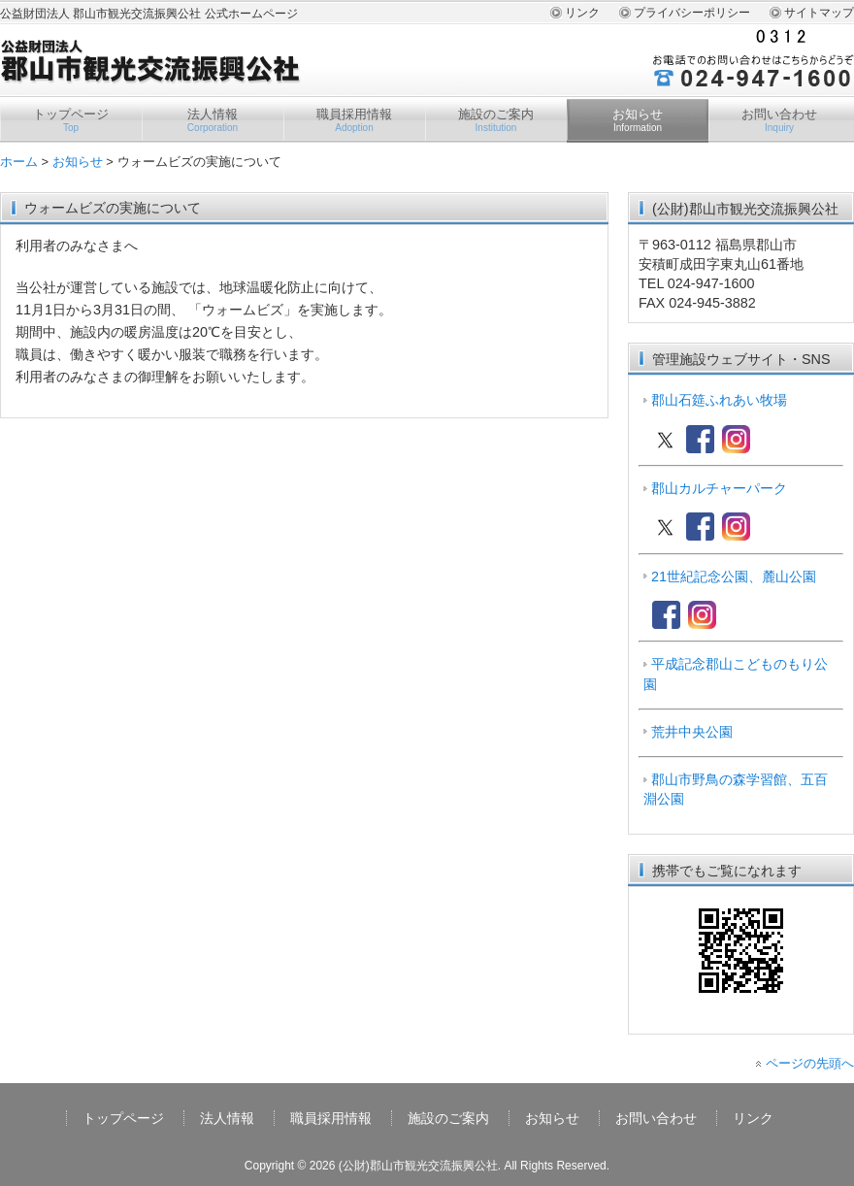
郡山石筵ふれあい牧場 (719, 400)
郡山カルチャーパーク (719, 488)
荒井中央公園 (692, 732)
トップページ (71, 120)
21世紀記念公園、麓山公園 (733, 576)
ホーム (19, 161)
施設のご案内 (496, 120)
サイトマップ (819, 12)
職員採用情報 (354, 120)
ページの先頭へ (810, 1063)
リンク (582, 12)
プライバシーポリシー (692, 12)
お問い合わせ (779, 120)
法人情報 (212, 120)
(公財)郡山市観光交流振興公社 (418, 1165)
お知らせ (637, 120)
